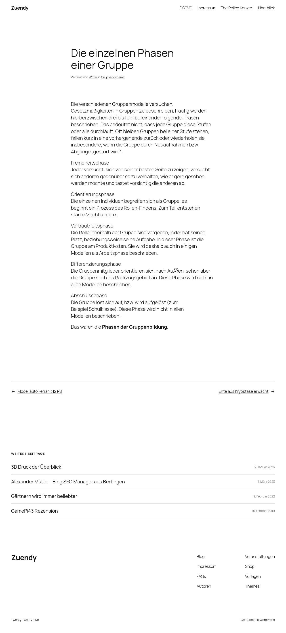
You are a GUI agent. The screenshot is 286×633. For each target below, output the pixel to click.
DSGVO (186, 7)
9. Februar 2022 (264, 496)
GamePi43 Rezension (34, 511)
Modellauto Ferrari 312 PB (39, 391)
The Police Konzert (237, 7)
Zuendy (19, 7)
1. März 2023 (266, 481)
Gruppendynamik (113, 77)
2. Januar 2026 (264, 467)
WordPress (267, 620)
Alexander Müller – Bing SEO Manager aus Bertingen (68, 481)
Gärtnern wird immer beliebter (44, 496)
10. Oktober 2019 (263, 511)
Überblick (266, 7)
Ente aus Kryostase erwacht (244, 391)
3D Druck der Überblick (36, 467)
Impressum (207, 7)
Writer (93, 77)
